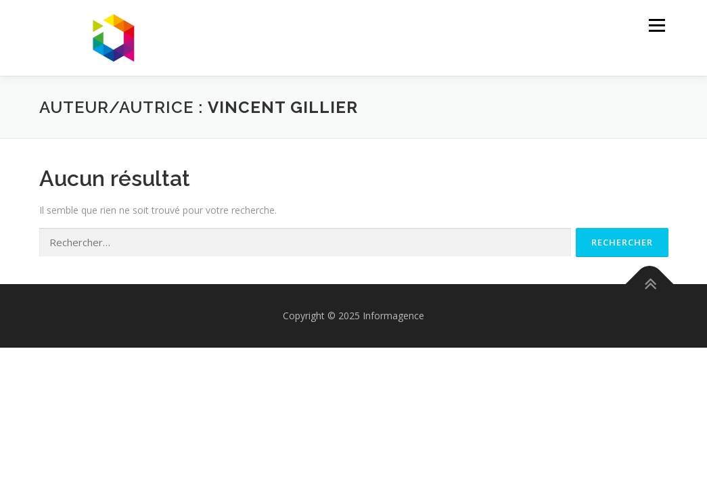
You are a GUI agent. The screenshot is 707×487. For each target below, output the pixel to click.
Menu (656, 25)
